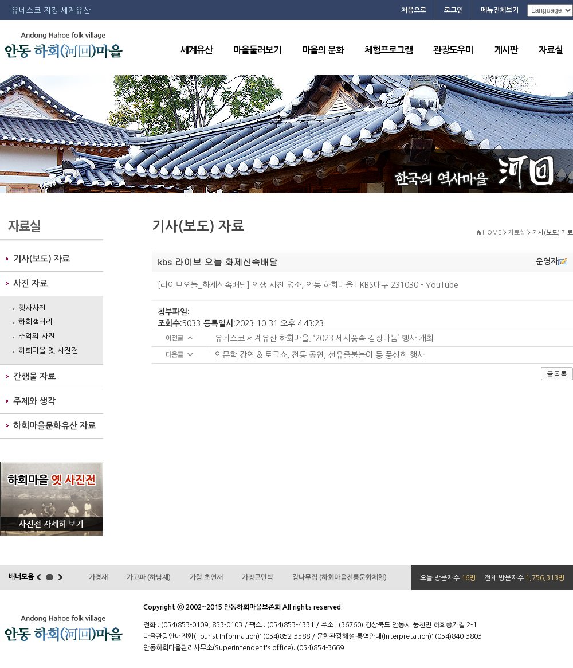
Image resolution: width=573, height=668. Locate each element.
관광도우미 (453, 50)
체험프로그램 (388, 50)
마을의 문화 (323, 50)
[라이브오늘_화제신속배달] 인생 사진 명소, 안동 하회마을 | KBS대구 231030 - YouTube (308, 285)
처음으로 (413, 10)
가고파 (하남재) (149, 577)
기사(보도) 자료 (41, 259)
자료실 (551, 50)
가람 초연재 (206, 577)
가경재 (98, 577)
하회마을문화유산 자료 (54, 425)
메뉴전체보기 (500, 10)
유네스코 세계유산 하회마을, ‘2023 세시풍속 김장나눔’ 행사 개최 (324, 338)
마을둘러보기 (257, 50)
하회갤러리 (35, 322)
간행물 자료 (34, 376)
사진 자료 (30, 283)
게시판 (506, 50)
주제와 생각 (34, 401)
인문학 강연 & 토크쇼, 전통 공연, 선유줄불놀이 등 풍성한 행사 (320, 355)
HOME (491, 232)
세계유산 (196, 50)
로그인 (453, 10)
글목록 (557, 374)
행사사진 (32, 308)
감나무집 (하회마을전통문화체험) (339, 577)
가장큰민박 (257, 577)
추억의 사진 (36, 336)
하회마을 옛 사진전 (48, 350)
